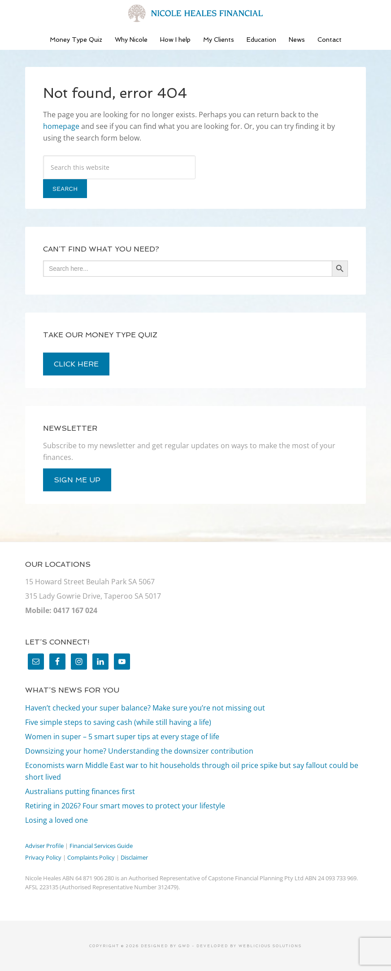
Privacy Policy (43, 857)
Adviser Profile (44, 846)
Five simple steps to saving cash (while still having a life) (118, 722)
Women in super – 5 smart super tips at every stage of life (122, 736)
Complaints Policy (91, 857)
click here (76, 364)
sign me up (77, 480)
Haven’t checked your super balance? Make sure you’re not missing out (145, 708)
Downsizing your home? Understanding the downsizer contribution (139, 751)
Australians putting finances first (80, 791)
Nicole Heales (195, 13)
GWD (183, 946)
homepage (61, 126)
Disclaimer (134, 857)
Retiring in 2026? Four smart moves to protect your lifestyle (125, 806)
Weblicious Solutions (270, 946)
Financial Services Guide (101, 846)
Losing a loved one (56, 820)
